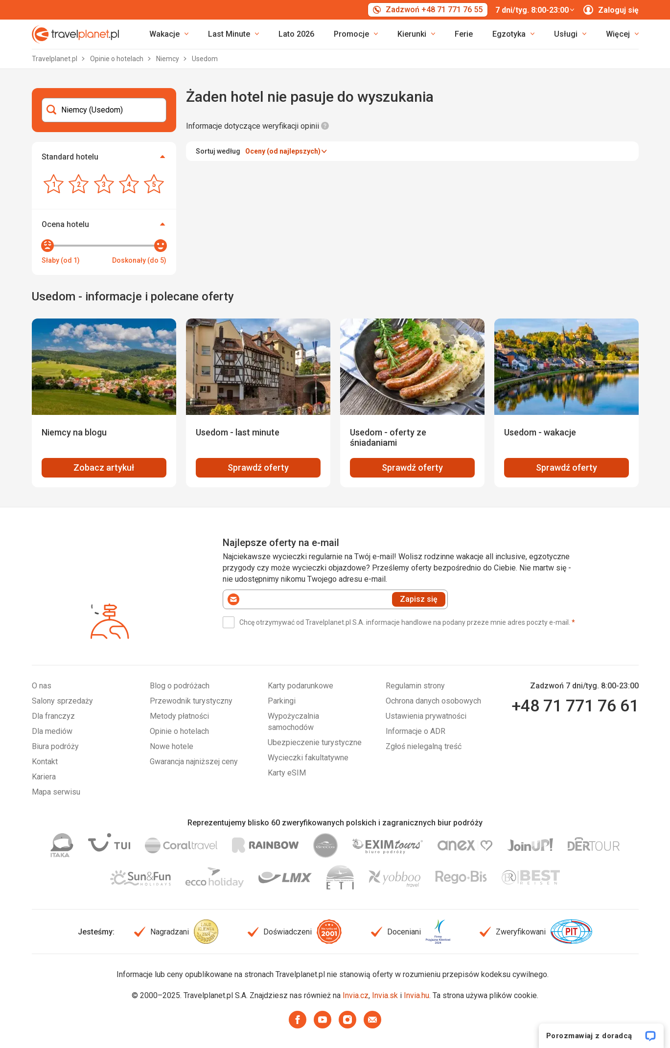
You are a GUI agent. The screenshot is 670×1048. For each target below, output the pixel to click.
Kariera (44, 776)
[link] (233, 34)
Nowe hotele (171, 746)
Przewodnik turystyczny (191, 701)
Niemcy (168, 59)
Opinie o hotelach (117, 59)
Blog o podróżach (179, 685)
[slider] (47, 245)
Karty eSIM (287, 772)
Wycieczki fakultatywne (308, 757)
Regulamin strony (415, 685)
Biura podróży (55, 746)
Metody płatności (179, 716)
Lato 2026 (296, 34)
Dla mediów (52, 731)
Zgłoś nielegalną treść (424, 746)
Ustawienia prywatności (426, 716)
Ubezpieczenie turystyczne (315, 742)
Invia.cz (356, 995)
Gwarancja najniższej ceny (194, 761)
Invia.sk (385, 995)
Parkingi (282, 701)
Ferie (464, 34)
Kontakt (45, 761)
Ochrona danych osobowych (433, 701)
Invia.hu (416, 995)
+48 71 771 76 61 (575, 705)
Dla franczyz (53, 716)
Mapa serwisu (56, 792)
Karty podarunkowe (300, 685)
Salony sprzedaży (62, 701)
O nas (41, 685)
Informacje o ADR (415, 731)
